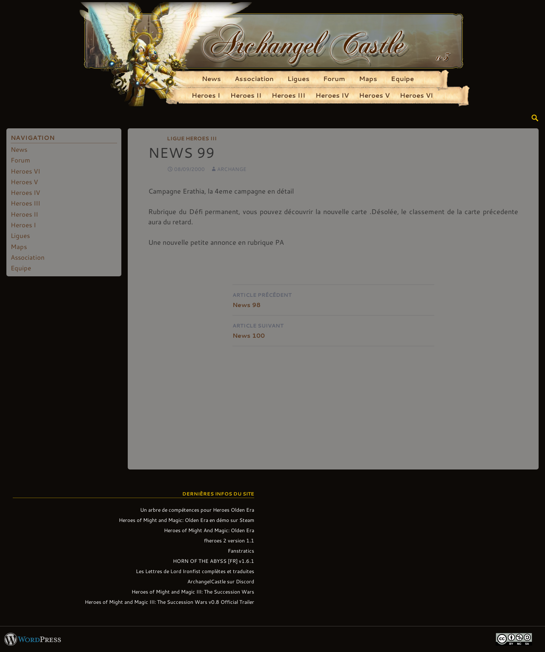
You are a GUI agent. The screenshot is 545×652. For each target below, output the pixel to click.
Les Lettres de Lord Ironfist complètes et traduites (195, 571)
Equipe (402, 78)
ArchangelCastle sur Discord (220, 581)
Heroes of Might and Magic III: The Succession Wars (193, 591)
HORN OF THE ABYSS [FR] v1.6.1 (213, 560)
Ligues (298, 78)
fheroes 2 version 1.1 (229, 540)
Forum (334, 78)
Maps (368, 78)
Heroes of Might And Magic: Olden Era (209, 530)
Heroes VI (416, 95)
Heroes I (206, 95)
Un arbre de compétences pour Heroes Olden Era (197, 509)
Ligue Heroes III (192, 138)
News (211, 78)
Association (254, 78)
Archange (232, 168)
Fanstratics (241, 550)
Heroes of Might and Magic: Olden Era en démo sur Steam (186, 519)
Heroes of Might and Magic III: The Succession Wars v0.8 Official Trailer (169, 601)
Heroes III (288, 95)
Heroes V (374, 95)
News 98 (333, 299)
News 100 (333, 329)
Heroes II (245, 95)
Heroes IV (332, 95)
